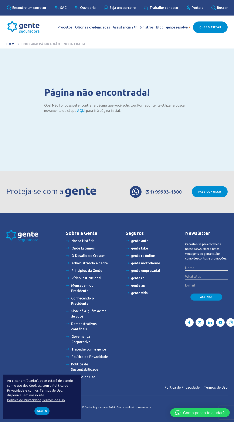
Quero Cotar (210, 27)
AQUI (81, 111)
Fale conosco (209, 191)
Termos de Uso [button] (53, 400)
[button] (200, 412)
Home (11, 44)
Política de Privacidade (182, 387)
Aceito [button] (42, 410)
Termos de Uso (216, 387)
